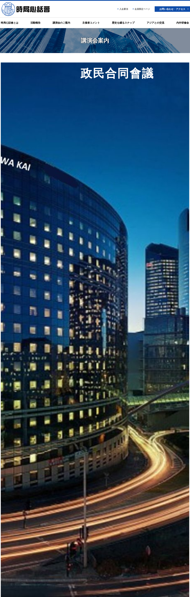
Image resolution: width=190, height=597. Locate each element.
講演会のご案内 (61, 22)
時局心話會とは (9, 22)
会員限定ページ (142, 9)
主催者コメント (91, 22)
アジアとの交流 (155, 22)
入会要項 (123, 9)
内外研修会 (182, 22)
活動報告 (35, 22)
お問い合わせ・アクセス (172, 9)
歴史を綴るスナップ (123, 22)
